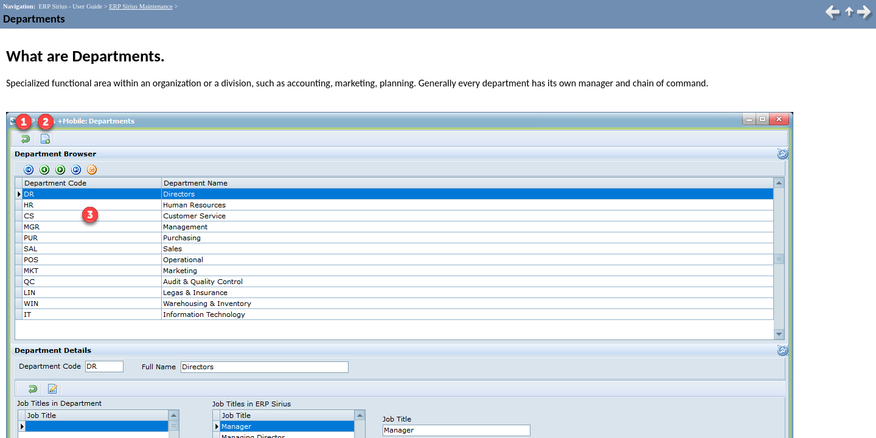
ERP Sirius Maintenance (140, 6)
